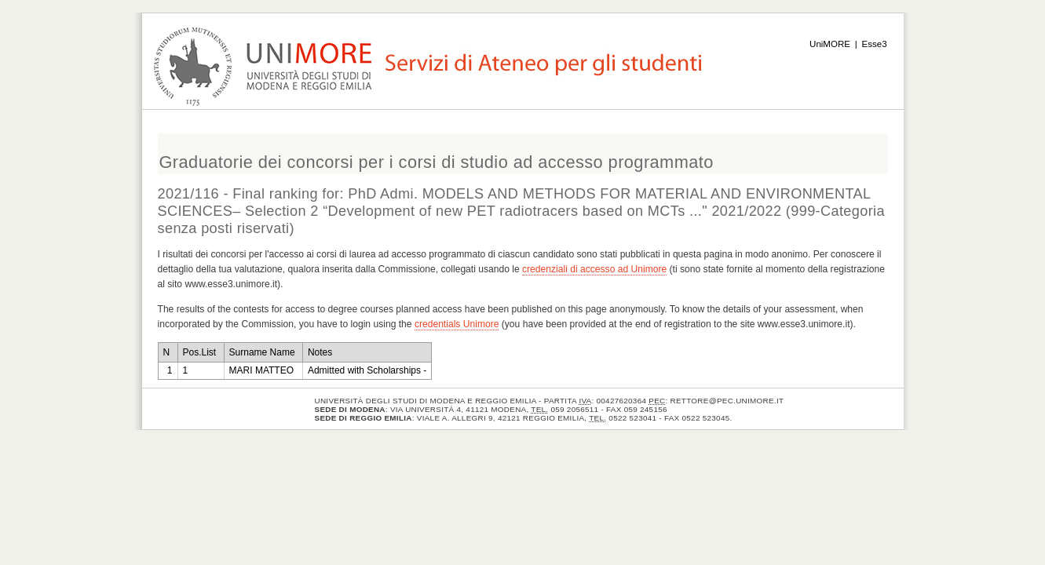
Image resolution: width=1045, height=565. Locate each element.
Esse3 (874, 44)
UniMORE (829, 44)
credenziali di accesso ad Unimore (594, 269)
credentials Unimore (457, 324)
